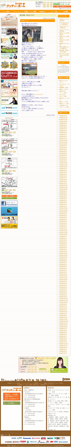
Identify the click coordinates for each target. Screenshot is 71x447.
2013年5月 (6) (63, 243)
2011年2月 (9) (63, 294)
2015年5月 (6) (63, 198)
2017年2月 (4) (63, 159)
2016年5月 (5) (63, 176)
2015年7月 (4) (63, 194)
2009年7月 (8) (63, 330)
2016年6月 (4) (63, 174)
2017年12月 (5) (63, 140)
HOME (9, 383)
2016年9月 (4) (63, 168)
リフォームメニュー (27, 383)
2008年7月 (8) (63, 353)
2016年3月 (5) (63, 179)
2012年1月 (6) (63, 274)
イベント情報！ (16, 383)
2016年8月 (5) (63, 170)
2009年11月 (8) (63, 323)
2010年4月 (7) (63, 313)
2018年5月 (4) (63, 130)
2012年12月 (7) (63, 253)
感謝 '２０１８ (64, 89)
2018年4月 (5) (63, 132)
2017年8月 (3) (63, 147)
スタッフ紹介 (59, 383)
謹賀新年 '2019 (64, 87)
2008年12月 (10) (64, 343)
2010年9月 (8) (63, 304)
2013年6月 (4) (63, 242)
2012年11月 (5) (63, 255)
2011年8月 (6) (63, 283)
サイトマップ (50, 385)
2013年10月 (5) (63, 234)
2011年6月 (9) (63, 287)
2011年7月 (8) (63, 285)
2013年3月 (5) (63, 247)
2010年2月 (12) (63, 317)
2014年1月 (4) (63, 228)
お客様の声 (51, 383)
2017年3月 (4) (63, 157)
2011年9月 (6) (63, 281)
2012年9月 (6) (63, 258)
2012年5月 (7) (63, 266)
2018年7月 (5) (63, 127)
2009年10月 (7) (63, 324)
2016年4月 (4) (63, 177)
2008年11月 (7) (63, 345)
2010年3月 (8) (63, 315)
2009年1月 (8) (63, 341)
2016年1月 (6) (63, 183)
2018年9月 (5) (63, 123)
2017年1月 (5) (63, 161)
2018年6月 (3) (63, 128)
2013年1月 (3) (63, 251)
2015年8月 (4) (63, 193)
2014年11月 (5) (63, 209)
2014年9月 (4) (63, 213)
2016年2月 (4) (63, 181)
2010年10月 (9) (63, 302)
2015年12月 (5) (63, 185)
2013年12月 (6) (63, 230)
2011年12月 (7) (63, 275)
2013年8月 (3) (63, 238)
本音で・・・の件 (64, 103)
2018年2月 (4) (63, 136)
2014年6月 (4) (63, 219)
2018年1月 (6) (63, 138)
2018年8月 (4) (63, 125)
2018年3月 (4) (63, 134)
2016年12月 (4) (63, 162)
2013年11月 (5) (63, 232)
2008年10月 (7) (63, 347)
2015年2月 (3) (63, 204)
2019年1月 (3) (63, 115)
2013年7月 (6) (63, 240)
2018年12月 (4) (63, 117)
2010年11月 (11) (64, 300)
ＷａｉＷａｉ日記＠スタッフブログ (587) (64, 55)
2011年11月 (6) (63, 277)
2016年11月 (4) (63, 164)
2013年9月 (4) (63, 236)
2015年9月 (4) (63, 191)
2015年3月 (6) (63, 202)
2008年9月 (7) (63, 349)
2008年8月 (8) (63, 351)
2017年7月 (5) (63, 149)
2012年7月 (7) (63, 262)
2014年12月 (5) (63, 208)
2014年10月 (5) (63, 211)
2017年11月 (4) (63, 142)
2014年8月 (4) (63, 215)
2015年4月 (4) (63, 200)
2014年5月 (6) (63, 221)
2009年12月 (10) (64, 321)
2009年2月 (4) (63, 340)
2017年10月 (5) (63, 144)
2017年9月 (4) (63, 145)
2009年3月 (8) (63, 338)
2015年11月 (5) (63, 187)
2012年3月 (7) (63, 270)
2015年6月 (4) (63, 196)
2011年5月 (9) (63, 289)
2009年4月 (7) (63, 336)
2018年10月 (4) (63, 121)
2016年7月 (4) (63, 172)
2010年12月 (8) (63, 298)
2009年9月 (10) (63, 326)
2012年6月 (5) (63, 264)
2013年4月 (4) (63, 245)
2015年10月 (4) (63, 189)
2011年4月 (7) (63, 291)
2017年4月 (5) (63, 155)
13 (58, 70)
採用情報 (42, 385)
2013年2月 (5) (63, 249)
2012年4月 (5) (63, 268)
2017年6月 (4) (63, 151)
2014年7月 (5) (63, 217)
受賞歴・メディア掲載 (40, 383)
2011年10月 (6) (63, 279)
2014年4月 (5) (63, 223)
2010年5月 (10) (63, 311)
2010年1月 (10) (63, 319)
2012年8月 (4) (63, 260)
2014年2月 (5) (63, 226)
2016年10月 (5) (63, 166)
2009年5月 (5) (63, 334)
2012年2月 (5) (63, 272)
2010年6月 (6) (63, 309)
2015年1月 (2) (63, 206)
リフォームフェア (37, 94)
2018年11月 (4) (63, 119)
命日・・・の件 (64, 101)
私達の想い (36, 385)
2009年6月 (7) (63, 332)
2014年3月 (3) (63, 225)
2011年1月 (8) (63, 296)
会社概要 (19, 385)
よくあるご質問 (27, 385)
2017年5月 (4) (63, 153)
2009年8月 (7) (63, 328)
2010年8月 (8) (63, 306)
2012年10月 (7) (63, 257)
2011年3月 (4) (63, 292)
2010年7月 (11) (63, 307)
